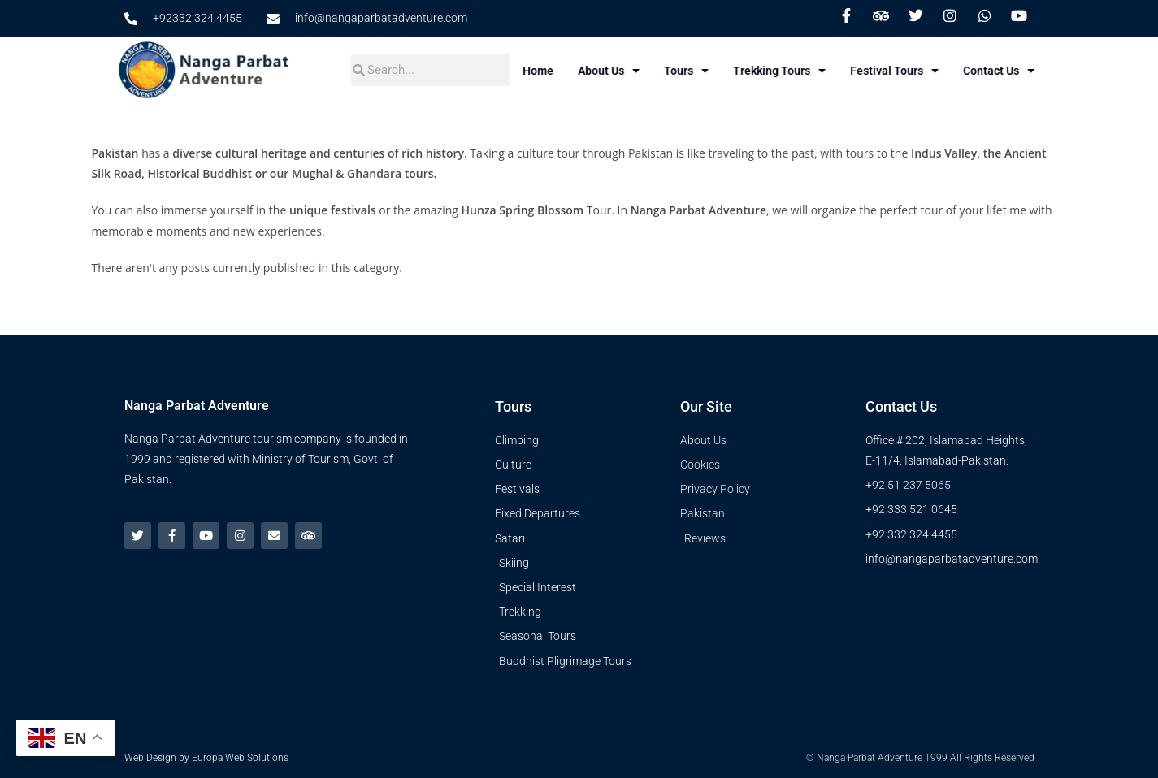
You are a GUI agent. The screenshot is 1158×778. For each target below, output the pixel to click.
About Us (626, 70)
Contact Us (1016, 70)
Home (555, 70)
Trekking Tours (797, 70)
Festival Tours (912, 70)
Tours (704, 70)
